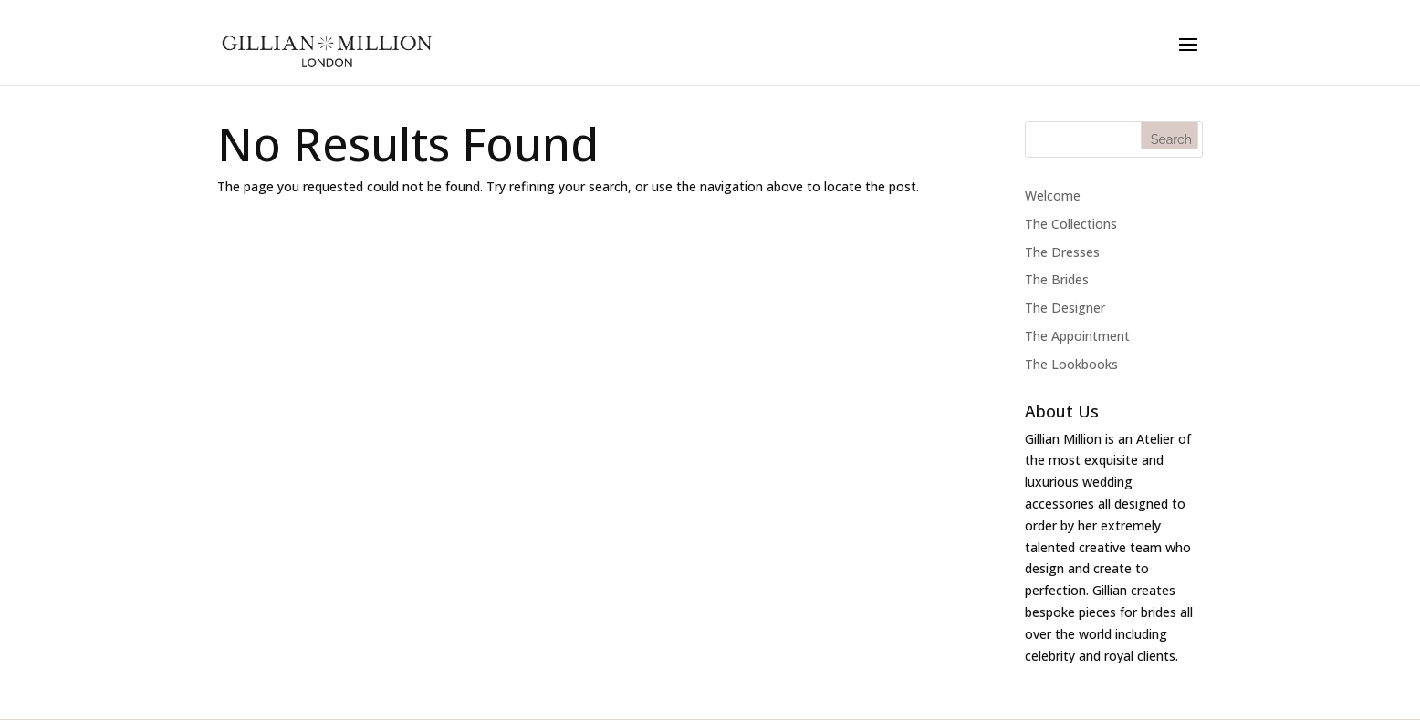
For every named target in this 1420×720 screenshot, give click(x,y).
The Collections (1071, 223)
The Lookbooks (1071, 364)
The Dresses (1062, 252)
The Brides (1057, 279)
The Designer (1065, 307)
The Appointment (1077, 336)
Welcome (1053, 195)
